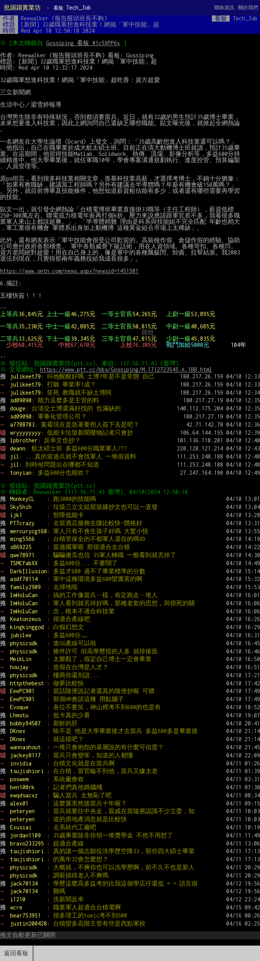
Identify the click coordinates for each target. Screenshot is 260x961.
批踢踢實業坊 (22, 7)
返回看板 (16, 953)
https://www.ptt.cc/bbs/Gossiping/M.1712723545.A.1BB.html (127, 369)
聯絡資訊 (224, 7)
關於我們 (248, 7)
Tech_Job (72, 7)
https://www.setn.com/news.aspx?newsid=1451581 (69, 271)
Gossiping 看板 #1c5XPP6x (84, 43)
